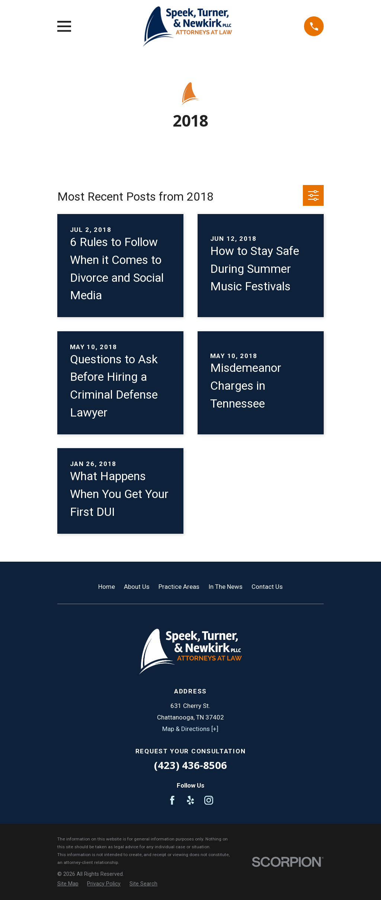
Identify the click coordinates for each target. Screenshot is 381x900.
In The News (225, 586)
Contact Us (267, 586)
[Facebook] (172, 800)
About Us (137, 586)
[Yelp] (190, 800)
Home (106, 586)
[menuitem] (68, 884)
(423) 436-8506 (190, 765)
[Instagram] (208, 800)
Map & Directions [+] (190, 729)
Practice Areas (179, 586)
